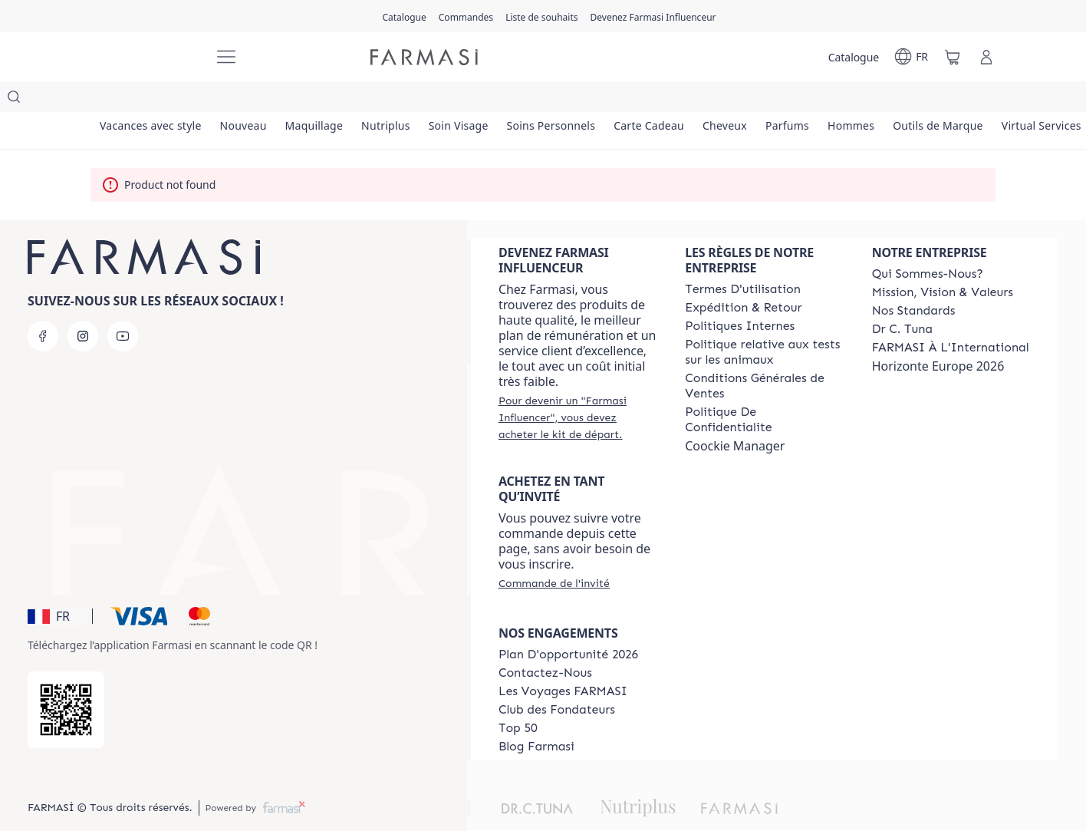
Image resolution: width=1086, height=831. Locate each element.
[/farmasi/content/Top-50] (518, 697)
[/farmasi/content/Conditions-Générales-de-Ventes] (764, 355)
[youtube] (122, 305)
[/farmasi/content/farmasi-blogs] (536, 716)
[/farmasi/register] (466, 16)
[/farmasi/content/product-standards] (914, 280)
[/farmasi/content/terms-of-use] (743, 258)
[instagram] (82, 305)
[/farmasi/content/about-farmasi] (927, 243)
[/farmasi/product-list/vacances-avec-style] (153, 99)
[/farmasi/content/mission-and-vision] (942, 261)
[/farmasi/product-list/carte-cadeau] (691, 99)
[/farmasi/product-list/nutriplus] (409, 99)
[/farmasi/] (144, 57)
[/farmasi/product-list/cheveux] (773, 99)
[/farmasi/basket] (952, 57)
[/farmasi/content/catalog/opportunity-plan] (568, 623)
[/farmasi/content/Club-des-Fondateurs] (557, 679)
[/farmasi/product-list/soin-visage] (488, 99)
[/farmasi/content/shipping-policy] (743, 277)
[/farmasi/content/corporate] (950, 317)
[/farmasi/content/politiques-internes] (740, 295)
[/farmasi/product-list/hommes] (913, 99)
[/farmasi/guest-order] (554, 552)
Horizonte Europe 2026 (938, 335)
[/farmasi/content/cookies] (764, 389)
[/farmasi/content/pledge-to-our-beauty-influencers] (902, 298)
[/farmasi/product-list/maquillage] (330, 99)
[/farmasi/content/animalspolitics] (764, 321)
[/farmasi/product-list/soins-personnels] (586, 99)
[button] (57, 585)
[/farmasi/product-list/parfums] (842, 99)
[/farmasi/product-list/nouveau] (253, 99)
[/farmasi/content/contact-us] (545, 642)
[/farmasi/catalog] (404, 16)
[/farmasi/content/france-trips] (563, 660)
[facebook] (43, 305)
